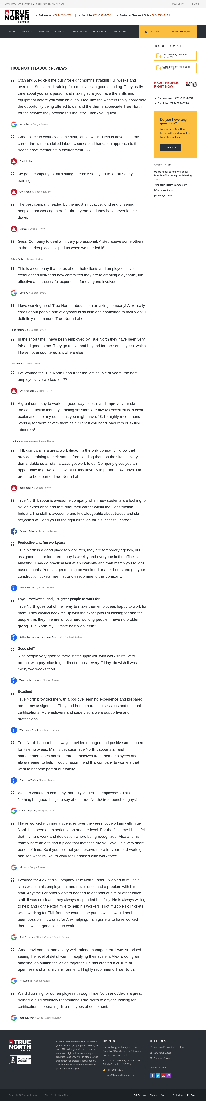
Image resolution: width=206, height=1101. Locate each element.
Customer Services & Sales (176, 66)
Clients (153, 1095)
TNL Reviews (140, 1095)
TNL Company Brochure (174, 54)
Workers (164, 1095)
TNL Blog (194, 3)
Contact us (170, 147)
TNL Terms (192, 1095)
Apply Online (177, 3)
